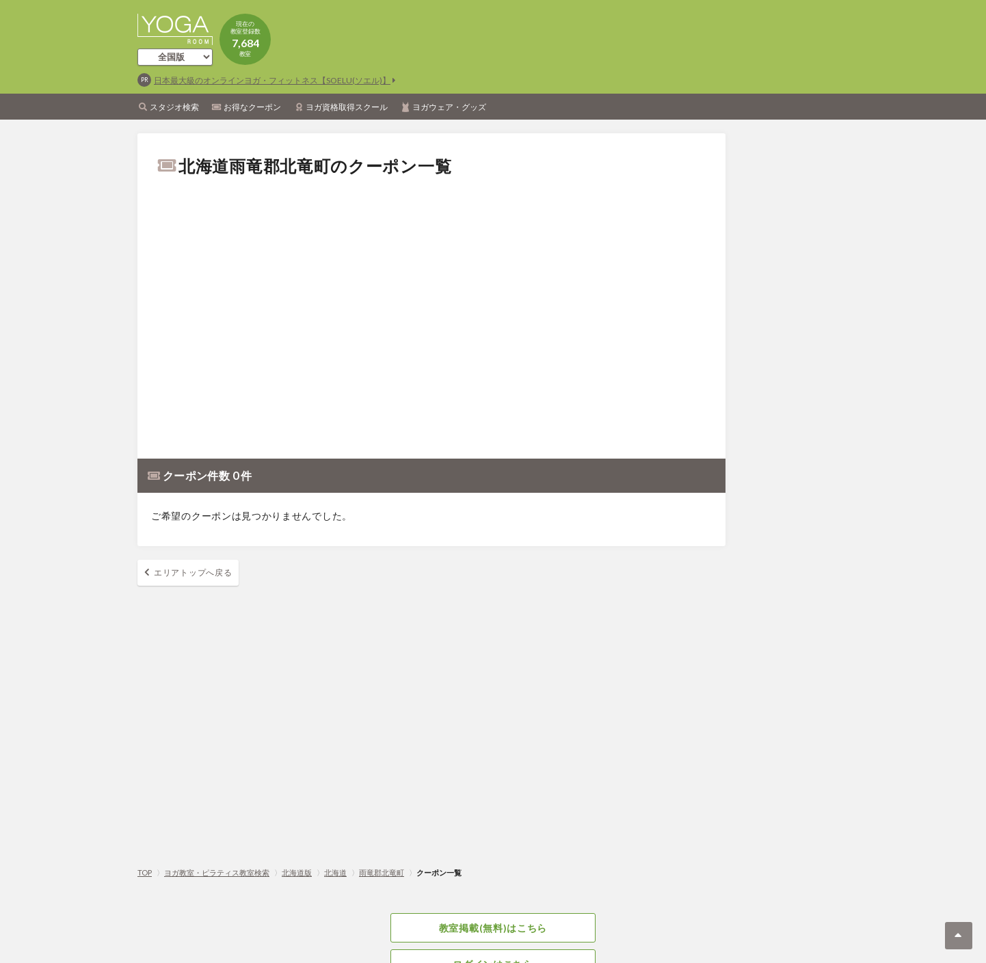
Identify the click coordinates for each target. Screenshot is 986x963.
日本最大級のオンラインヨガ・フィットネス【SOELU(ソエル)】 (272, 80)
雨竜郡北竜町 (381, 872)
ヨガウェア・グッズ (449, 107)
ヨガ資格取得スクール (347, 107)
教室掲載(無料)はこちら (493, 928)
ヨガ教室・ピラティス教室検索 (216, 872)
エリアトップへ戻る (193, 572)
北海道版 (297, 872)
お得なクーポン (252, 107)
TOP (144, 872)
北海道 (335, 872)
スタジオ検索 (174, 107)
